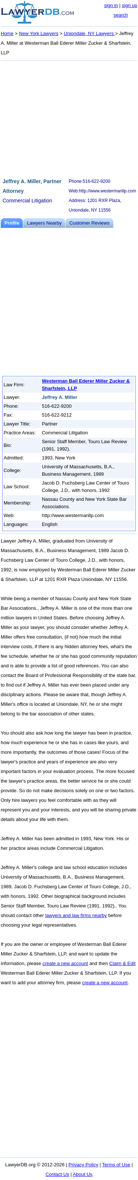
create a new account (65, 963)
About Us (82, 1174)
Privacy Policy (83, 1164)
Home (7, 33)
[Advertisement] (69, 118)
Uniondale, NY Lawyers (89, 33)
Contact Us (57, 1174)
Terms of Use (116, 1164)
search (120, 15)
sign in (111, 5)
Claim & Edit (122, 963)
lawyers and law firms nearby (76, 915)
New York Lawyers (39, 33)
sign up (129, 5)
